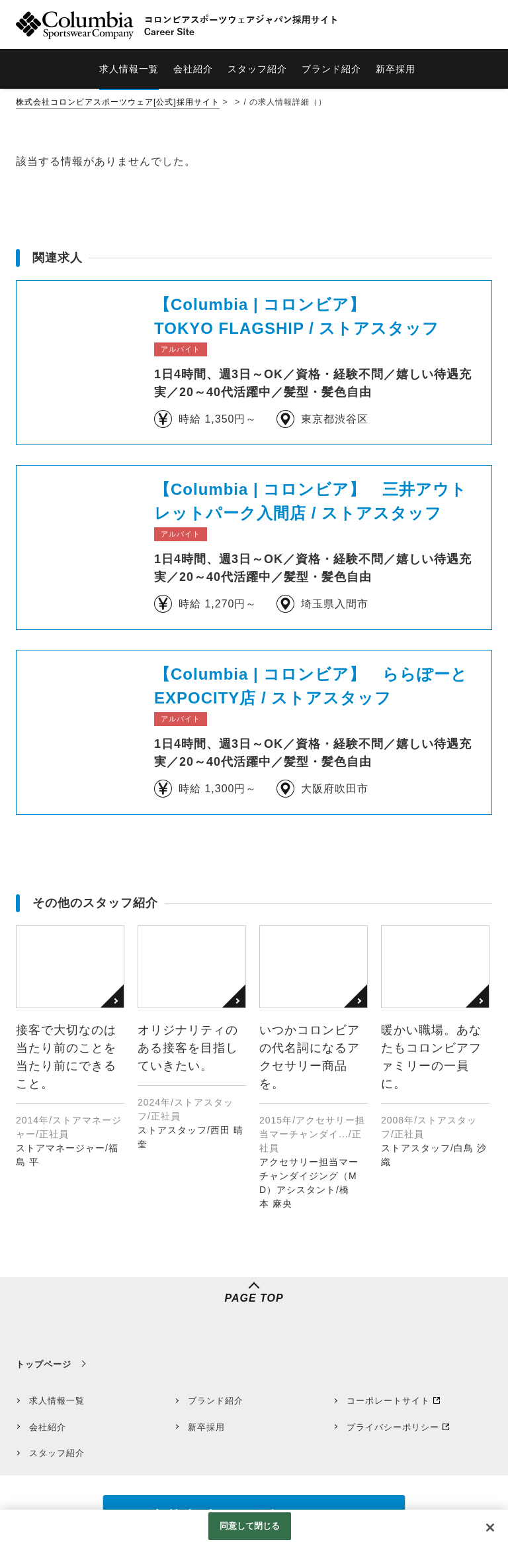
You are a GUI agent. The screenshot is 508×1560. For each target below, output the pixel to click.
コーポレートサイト (388, 1401)
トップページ (43, 1364)
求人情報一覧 (57, 1401)
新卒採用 (206, 1427)
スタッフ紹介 (57, 1453)
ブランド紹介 (215, 1401)
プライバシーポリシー (393, 1427)
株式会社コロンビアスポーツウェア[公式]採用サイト (118, 102)
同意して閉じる (250, 1526)
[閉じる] (490, 1527)
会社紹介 (47, 1427)
